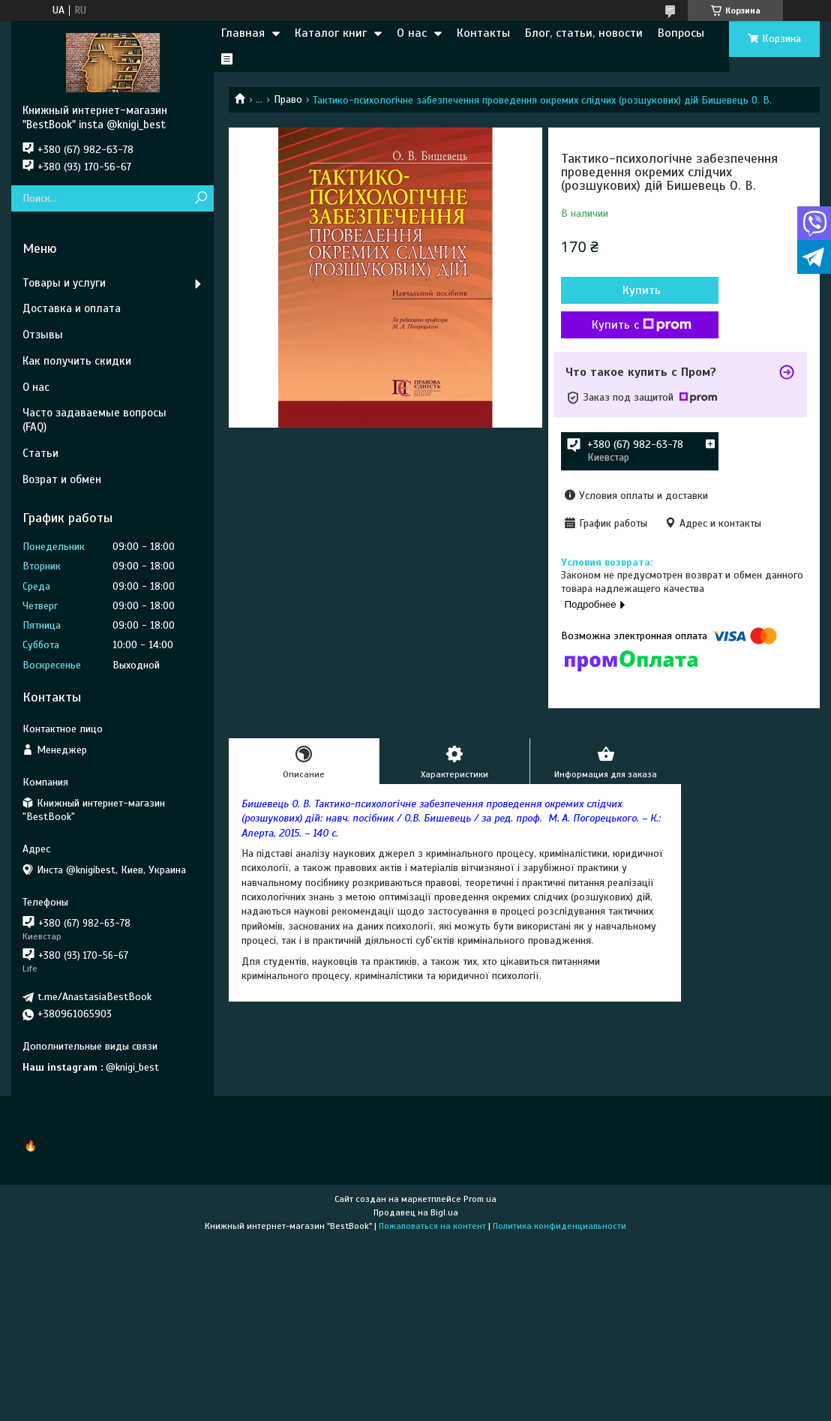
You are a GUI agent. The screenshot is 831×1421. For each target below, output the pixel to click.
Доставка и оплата (71, 308)
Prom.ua (480, 1199)
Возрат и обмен (61, 479)
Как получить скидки (76, 361)
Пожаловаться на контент (432, 1226)
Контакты (483, 33)
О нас (412, 33)
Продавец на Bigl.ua (416, 1212)
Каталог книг (331, 33)
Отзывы (42, 334)
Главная (243, 33)
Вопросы (681, 33)
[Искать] (201, 198)
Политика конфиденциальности (559, 1226)
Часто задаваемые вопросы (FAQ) (94, 420)
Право (288, 99)
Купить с (642, 324)
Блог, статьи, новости (584, 33)
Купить (641, 290)
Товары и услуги (64, 283)
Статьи (40, 453)
